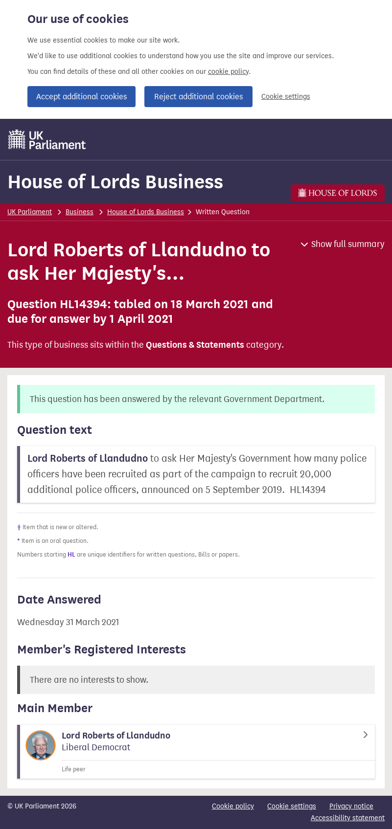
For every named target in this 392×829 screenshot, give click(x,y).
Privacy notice (351, 806)
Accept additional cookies (81, 96)
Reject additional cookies (198, 96)
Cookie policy (233, 806)
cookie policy (228, 71)
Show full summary (348, 244)
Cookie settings (285, 96)
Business (79, 212)
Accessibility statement (348, 818)
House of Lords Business (115, 182)
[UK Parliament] (47, 139)
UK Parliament (29, 212)
